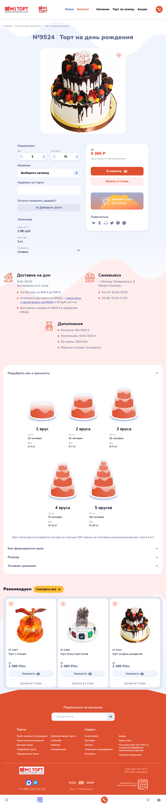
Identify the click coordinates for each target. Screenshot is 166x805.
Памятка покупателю (130, 755)
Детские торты (25, 745)
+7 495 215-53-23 (31, 789)
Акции (122, 736)
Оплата (89, 745)
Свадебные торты (26, 749)
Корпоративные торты (63, 736)
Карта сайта (125, 740)
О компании (91, 736)
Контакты (90, 753)
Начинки (55, 745)
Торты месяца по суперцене (32, 736)
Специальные (58, 749)
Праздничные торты (28, 753)
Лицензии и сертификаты (99, 749)
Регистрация (86, 789)
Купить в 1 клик (117, 181)
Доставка (90, 740)
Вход (72, 789)
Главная (7, 26)
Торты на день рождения (28, 26)
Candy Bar (56, 740)
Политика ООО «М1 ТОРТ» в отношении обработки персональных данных (133, 748)
